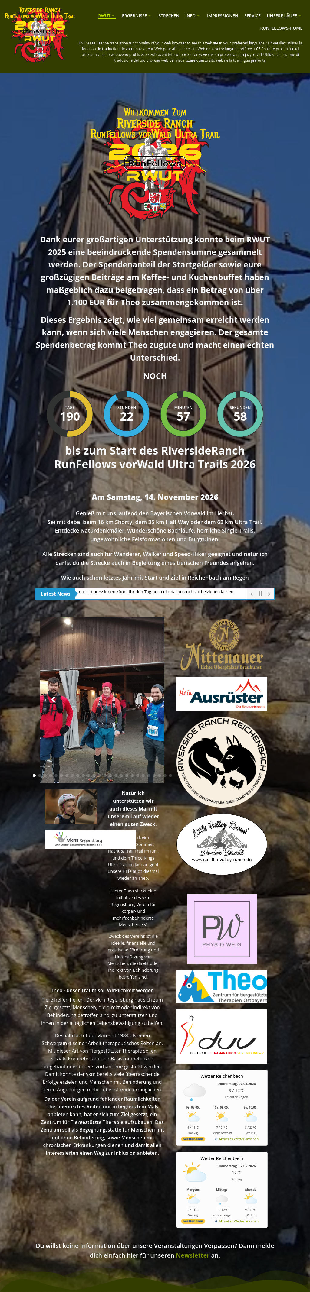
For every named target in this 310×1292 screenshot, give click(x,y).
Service (252, 15)
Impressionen (222, 15)
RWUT (107, 15)
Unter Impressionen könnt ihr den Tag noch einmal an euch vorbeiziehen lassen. (157, 591)
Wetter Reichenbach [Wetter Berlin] (221, 1076)
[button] (34, 775)
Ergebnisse (137, 15)
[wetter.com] (193, 1140)
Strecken (168, 15)
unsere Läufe (284, 15)
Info (193, 15)
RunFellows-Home (281, 28)
